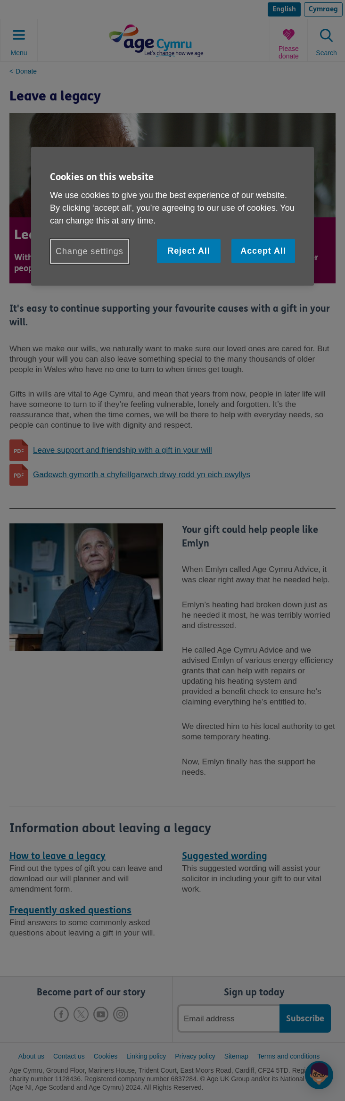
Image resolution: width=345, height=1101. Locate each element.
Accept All (263, 251)
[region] (172, 216)
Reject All (188, 251)
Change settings (89, 251)
